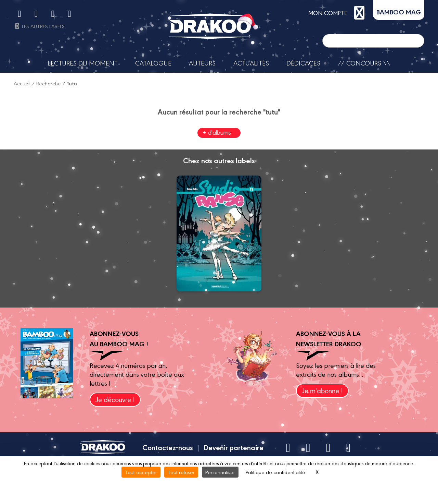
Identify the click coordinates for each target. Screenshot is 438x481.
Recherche (48, 83)
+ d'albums (217, 132)
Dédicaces (303, 62)
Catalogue (153, 62)
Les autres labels (39, 25)
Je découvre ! (115, 399)
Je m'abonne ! (322, 390)
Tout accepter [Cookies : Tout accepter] (141, 472)
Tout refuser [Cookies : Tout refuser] (181, 472)
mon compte (338, 13)
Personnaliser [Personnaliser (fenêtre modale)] (220, 472)
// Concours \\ (364, 62)
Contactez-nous (167, 447)
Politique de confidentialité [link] (275, 472)
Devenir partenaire (233, 447)
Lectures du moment (83, 62)
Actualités (251, 62)
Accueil (22, 83)
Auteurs (202, 62)
